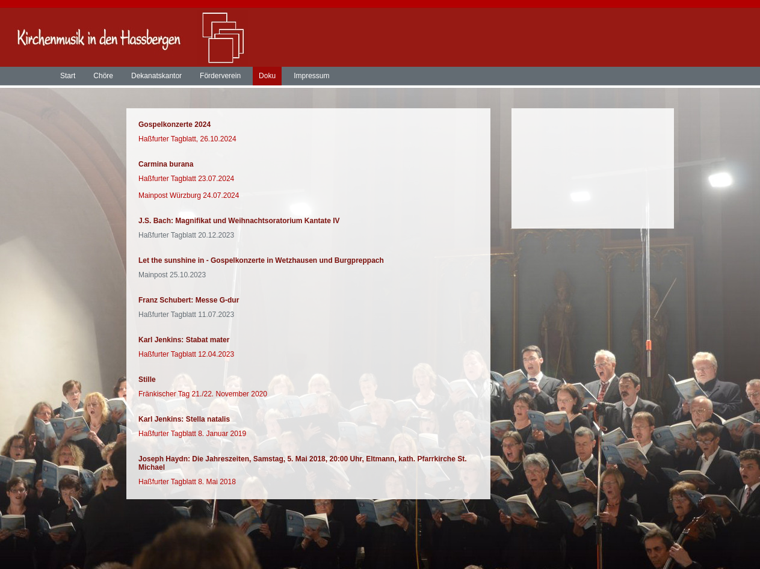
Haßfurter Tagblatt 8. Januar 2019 (192, 433)
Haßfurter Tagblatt (168, 178)
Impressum (311, 76)
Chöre (103, 76)
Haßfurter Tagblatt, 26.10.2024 (187, 139)
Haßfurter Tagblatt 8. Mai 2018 (187, 482)
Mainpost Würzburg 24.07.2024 (188, 195)
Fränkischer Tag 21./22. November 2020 (202, 394)
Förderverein (220, 76)
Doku (267, 76)
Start (67, 76)
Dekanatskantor (156, 76)
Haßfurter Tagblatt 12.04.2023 (186, 354)
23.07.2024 (216, 178)
